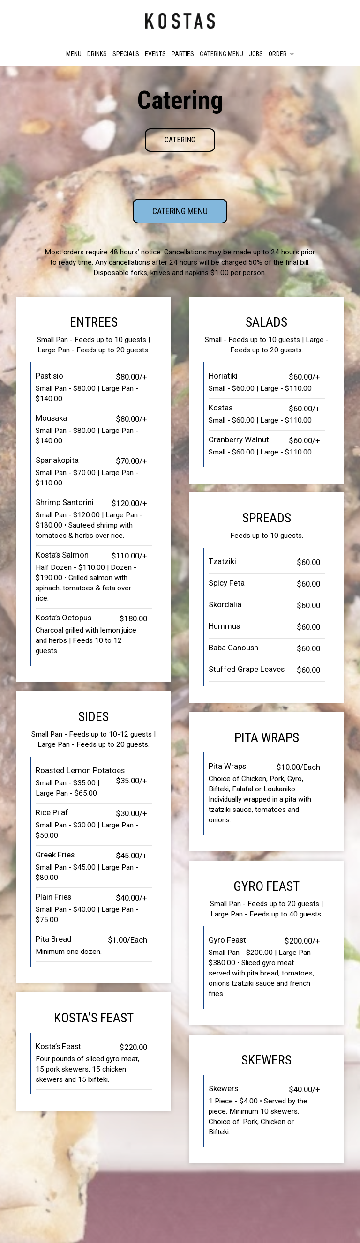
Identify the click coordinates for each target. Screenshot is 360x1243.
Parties (183, 54)
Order (281, 54)
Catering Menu (221, 54)
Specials (125, 54)
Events (155, 54)
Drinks (97, 54)
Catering (180, 139)
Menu (74, 54)
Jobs (256, 54)
